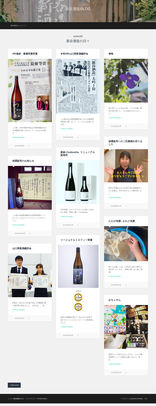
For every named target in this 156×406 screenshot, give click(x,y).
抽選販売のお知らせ (23, 163)
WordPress (42, 401)
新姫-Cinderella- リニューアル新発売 (77, 156)
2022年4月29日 (68, 140)
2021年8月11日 (116, 209)
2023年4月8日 (19, 149)
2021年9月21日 (116, 129)
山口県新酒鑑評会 (21, 250)
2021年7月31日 (68, 228)
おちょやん (114, 302)
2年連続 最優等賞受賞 (24, 56)
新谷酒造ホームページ (18, 28)
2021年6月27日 (116, 288)
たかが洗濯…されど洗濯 (121, 223)
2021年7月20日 (20, 236)
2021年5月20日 (68, 338)
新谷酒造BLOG (78, 10)
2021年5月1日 (19, 321)
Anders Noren (136, 401)
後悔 (110, 56)
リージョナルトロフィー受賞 (76, 242)
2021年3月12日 (116, 375)
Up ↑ (146, 401)
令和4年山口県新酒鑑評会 (74, 56)
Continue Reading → (20, 140)
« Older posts (15, 388)
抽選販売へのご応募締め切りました (125, 145)
